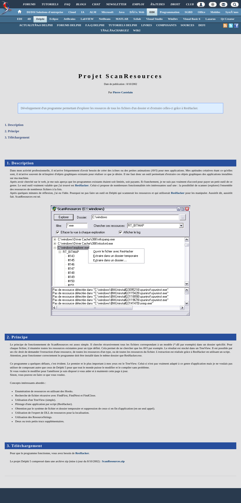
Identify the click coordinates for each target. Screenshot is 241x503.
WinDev (173, 18)
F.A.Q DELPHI (94, 25)
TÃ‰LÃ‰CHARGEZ (114, 30)
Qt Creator (227, 18)
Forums (29, 4)
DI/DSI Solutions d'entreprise (45, 12)
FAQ (67, 4)
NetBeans (105, 18)
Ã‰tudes (157, 4)
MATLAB (122, 18)
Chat (96, 4)
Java (121, 12)
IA (82, 12)
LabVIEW (87, 18)
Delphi (40, 18)
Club (190, 4)
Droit (175, 4)
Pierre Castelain (123, 92)
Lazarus (210, 18)
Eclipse (53, 18)
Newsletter (116, 4)
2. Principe (12, 131)
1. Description (14, 125)
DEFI (201, 25)
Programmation (170, 12)
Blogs (81, 4)
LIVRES (146, 25)
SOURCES (187, 25)
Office (201, 12)
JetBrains (69, 18)
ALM (92, 12)
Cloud (72, 12)
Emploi (138, 4)
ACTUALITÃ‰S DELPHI (36, 25)
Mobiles (215, 12)
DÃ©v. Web (137, 12)
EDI (152, 12)
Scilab (137, 18)
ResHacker (82, 185)
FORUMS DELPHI (69, 25)
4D (29, 18)
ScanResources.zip (113, 461)
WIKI (137, 30)
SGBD (189, 12)
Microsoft (108, 12)
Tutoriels (50, 4)
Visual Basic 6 (191, 18)
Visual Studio (154, 18)
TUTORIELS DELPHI (123, 25)
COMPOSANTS (166, 25)
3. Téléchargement (17, 137)
